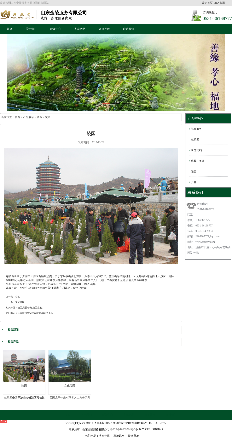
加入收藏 (219, 2)
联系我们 (128, 28)
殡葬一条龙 (197, 160)
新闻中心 (55, 28)
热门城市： (12, 313)
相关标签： (12, 307)
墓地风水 (118, 435)
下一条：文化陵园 (15, 302)
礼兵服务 (195, 129)
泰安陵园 (31, 313)
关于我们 (31, 28)
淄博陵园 (40, 313)
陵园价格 (27, 307)
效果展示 (104, 28)
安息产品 (79, 28)
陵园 (39, 117)
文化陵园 (69, 385)
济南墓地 (133, 435)
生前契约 (195, 150)
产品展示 (28, 117)
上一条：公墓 (13, 296)
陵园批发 (37, 307)
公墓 (192, 182)
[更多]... (49, 313)
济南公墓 (104, 435)
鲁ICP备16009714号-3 (123, 429)
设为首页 (207, 2)
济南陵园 (22, 313)
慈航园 (10, 276)
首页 (9, 28)
